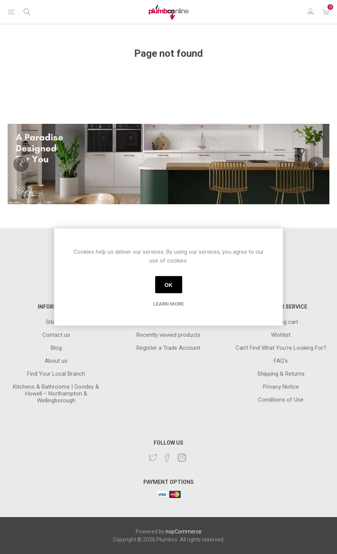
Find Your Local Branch (56, 373)
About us (56, 360)
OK (169, 285)
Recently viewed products (168, 334)
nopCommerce (183, 531)
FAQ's (281, 360)
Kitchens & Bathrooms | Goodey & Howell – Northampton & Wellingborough (56, 393)
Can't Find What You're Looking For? (281, 347)
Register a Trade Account (168, 347)
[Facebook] (167, 458)
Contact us (56, 334)
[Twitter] (153, 458)
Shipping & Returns (281, 373)
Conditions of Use (280, 399)
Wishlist (280, 334)
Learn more (168, 304)
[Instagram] (182, 458)
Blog (56, 347)
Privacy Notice (281, 386)
